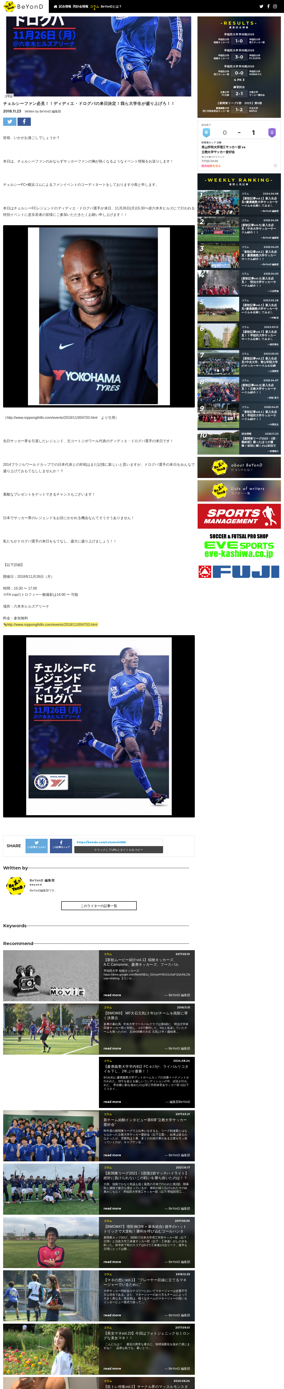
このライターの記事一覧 (99, 906)
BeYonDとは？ (111, 6)
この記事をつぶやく (37, 844)
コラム (94, 6)
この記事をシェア (61, 844)
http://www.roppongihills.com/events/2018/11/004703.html (52, 624)
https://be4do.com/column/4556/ (101, 842)
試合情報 (65, 6)
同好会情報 (80, 6)
